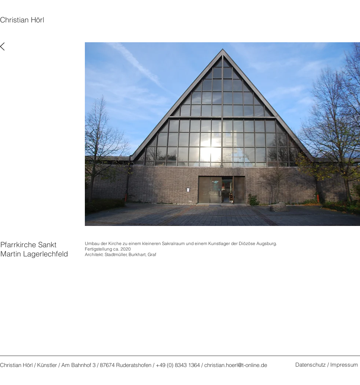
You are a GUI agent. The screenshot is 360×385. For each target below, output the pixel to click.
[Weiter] (353, 134)
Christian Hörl (22, 19)
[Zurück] (92, 134)
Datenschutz (310, 364)
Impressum (344, 364)
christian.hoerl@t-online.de (235, 364)
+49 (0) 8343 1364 (178, 364)
